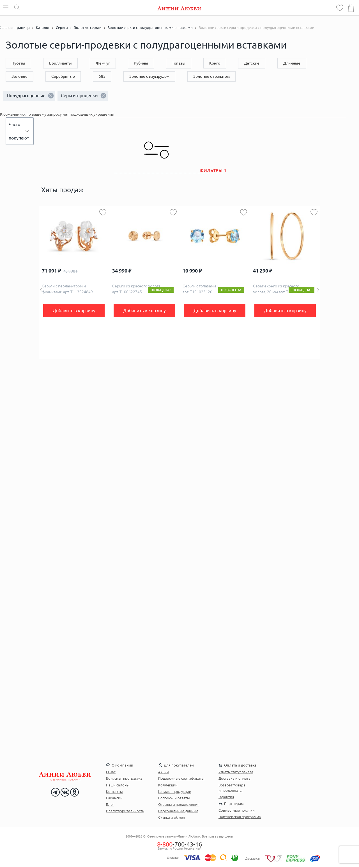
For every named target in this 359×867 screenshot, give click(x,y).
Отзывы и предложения (178, 804)
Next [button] (318, 290)
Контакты (114, 791)
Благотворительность (125, 811)
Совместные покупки (236, 810)
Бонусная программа (124, 778)
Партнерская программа (239, 817)
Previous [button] (41, 290)
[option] (74, 282)
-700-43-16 (179, 844)
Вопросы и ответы (174, 798)
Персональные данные (178, 811)
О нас (111, 772)
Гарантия (226, 797)
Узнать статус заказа (235, 772)
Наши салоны (118, 785)
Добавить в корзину (74, 310)
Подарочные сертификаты (181, 778)
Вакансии (114, 798)
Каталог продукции (174, 791)
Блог (110, 804)
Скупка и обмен (171, 817)
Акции (163, 772)
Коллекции (168, 785)
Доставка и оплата (234, 778)
